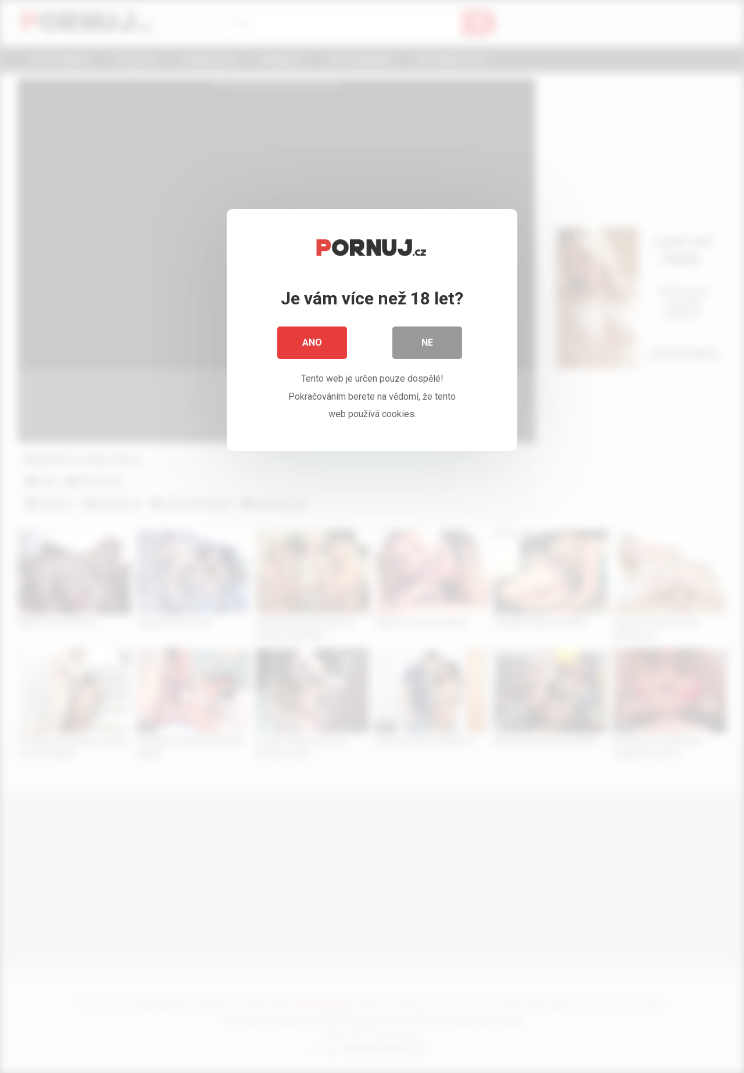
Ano (312, 342)
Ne (427, 342)
